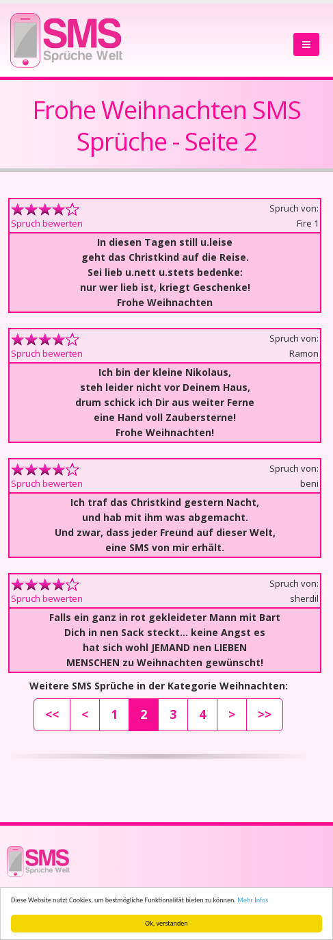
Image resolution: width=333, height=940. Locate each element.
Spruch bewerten (47, 223)
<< (52, 714)
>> (264, 714)
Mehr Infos (252, 899)
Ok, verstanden (167, 923)
